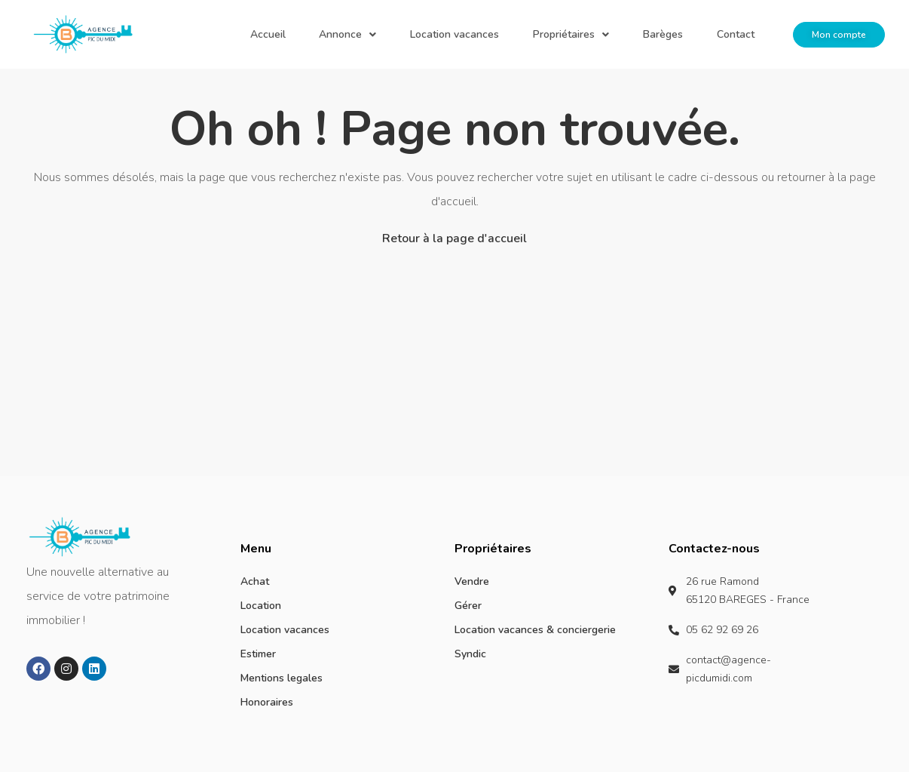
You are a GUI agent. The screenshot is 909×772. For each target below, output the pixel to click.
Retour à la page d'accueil (454, 238)
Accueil (354, 34)
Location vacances (509, 34)
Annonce (418, 34)
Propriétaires (610, 34)
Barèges (686, 34)
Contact (743, 34)
